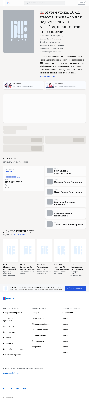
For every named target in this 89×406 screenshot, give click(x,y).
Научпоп (7, 338)
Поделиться (76, 288)
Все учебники (67, 313)
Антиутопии (8, 326)
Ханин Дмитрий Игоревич (50, 52)
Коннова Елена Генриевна (50, 39)
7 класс (64, 352)
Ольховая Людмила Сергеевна (52, 45)
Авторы (35, 313)
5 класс (64, 341)
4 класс (64, 335)
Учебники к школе (40, 330)
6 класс (64, 347)
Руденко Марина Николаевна (60, 272)
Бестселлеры (38, 341)
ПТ (24, 388)
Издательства (38, 318)
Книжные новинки (40, 335)
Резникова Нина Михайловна (51, 49)
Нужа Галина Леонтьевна (50, 42)
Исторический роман (12, 313)
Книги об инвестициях (13, 349)
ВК (4, 388)
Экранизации (9, 332)
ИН (17, 388)
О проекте (36, 347)
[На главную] (8, 3)
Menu (4, 3)
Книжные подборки (41, 324)
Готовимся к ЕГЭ (12, 177)
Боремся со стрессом (12, 355)
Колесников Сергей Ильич (27, 272)
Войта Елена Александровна (51, 36)
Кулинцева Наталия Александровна (44, 272)
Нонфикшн (8, 343)
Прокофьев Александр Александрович (9, 273)
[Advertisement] (44, 108)
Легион (8, 171)
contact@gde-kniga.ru (12, 373)
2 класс (64, 324)
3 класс (64, 330)
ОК (11, 388)
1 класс (64, 318)
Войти (82, 3)
